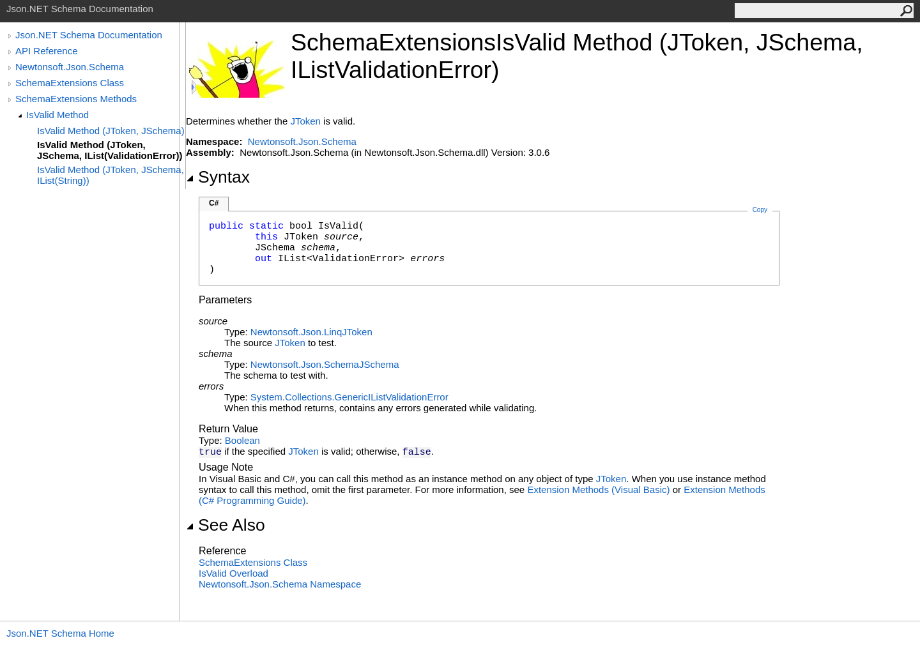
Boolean (242, 440)
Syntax (218, 176)
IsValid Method (57, 114)
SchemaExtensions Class (69, 82)
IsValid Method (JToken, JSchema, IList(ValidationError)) (110, 150)
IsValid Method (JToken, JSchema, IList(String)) (110, 175)
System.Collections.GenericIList (318, 396)
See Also (225, 525)
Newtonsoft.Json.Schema (69, 66)
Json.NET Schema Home (60, 633)
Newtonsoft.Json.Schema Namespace (280, 584)
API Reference (46, 50)
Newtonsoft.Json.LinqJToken (311, 331)
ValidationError (417, 396)
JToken (305, 121)
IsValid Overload (233, 573)
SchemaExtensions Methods (76, 98)
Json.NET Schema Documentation (88, 34)
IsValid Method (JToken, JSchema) (111, 130)
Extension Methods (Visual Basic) (598, 489)
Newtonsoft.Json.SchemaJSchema (324, 364)
